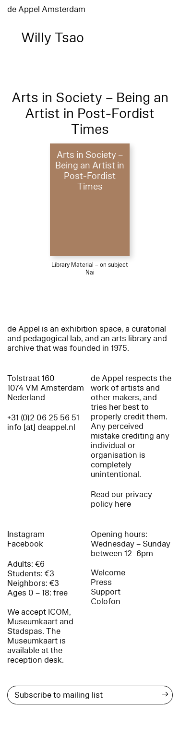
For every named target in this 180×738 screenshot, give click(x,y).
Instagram (26, 534)
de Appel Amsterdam (46, 9)
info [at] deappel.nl (41, 427)
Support (105, 591)
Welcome (108, 572)
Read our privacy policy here (121, 499)
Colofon (105, 601)
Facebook (25, 543)
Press (101, 582)
